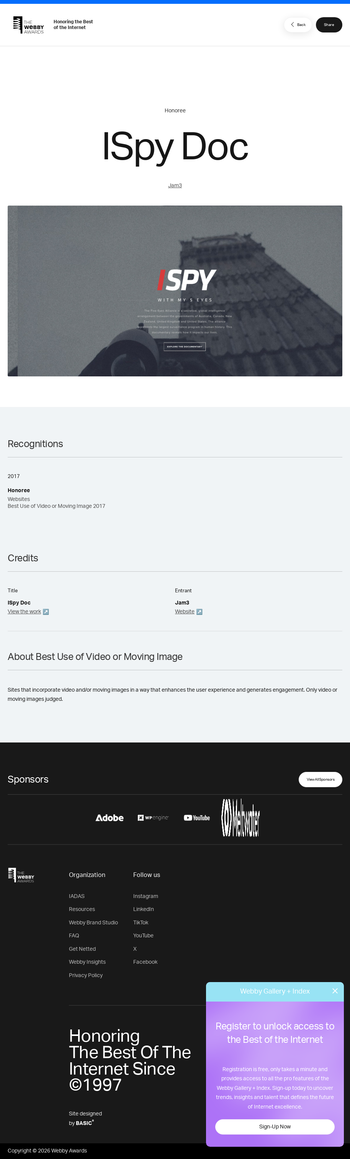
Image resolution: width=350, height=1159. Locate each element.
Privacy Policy (86, 975)
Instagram (145, 896)
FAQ (74, 936)
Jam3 (175, 185)
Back (297, 24)
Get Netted (82, 949)
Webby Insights (87, 962)
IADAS (77, 896)
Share (329, 25)
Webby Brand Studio (93, 923)
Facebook (145, 962)
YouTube (143, 936)
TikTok (140, 923)
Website (185, 611)
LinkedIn (143, 909)
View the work (24, 611)
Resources (82, 909)
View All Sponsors (321, 779)
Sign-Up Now (275, 1127)
